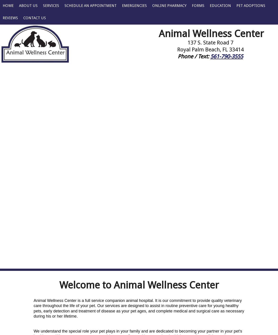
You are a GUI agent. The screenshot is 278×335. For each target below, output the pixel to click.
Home (8, 5)
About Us (28, 5)
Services (51, 5)
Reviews (10, 18)
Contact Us (34, 18)
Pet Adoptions (250, 5)
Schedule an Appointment (90, 5)
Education (220, 5)
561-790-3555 (226, 56)
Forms (198, 5)
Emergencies (134, 5)
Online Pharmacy (169, 5)
